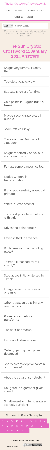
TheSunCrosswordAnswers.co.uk (25, 440)
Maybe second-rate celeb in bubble (23, 117)
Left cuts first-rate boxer (20, 340)
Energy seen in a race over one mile (22, 290)
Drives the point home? (20, 227)
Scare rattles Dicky (17, 129)
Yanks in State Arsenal (19, 204)
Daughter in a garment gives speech (23, 389)
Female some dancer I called (24, 166)
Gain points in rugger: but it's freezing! (23, 103)
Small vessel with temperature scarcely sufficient (25, 403)
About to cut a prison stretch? (24, 377)
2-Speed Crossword (35, 10)
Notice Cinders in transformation (15, 178)
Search (30, 17)
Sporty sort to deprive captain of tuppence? (24, 365)
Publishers (18, 17)
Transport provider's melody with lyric (23, 215)
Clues (8, 10)
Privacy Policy (12, 446)
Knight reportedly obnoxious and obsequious (23, 154)
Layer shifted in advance (21, 238)
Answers (18, 10)
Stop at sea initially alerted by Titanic (24, 277)
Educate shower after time (22, 91)
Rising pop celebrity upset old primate (24, 192)
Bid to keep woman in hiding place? (23, 250)
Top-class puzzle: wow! (20, 81)
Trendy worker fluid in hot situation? (21, 141)
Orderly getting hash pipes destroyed (22, 352)
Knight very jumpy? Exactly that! (22, 69)
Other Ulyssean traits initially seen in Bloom (23, 304)
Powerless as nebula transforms (18, 318)
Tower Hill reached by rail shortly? (21, 263)
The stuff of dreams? (18, 330)
